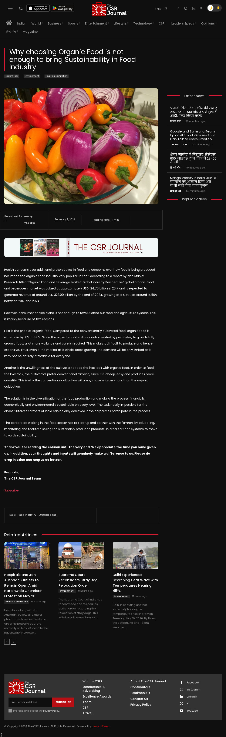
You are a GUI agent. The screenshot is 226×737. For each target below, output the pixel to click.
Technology (178, 144)
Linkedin (192, 696)
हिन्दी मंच (175, 121)
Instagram (193, 689)
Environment (32, 76)
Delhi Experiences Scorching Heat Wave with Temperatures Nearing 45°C (135, 582)
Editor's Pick (11, 76)
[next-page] (13, 642)
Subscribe (11, 490)
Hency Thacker (30, 220)
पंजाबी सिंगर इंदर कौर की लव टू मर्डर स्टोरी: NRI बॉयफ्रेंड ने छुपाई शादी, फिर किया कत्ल (193, 112)
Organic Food (47, 514)
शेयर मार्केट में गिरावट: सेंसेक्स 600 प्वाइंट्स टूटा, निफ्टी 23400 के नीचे (193, 158)
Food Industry (27, 514)
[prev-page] (7, 642)
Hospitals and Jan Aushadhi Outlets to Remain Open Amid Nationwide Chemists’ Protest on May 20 (23, 585)
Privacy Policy (51, 710)
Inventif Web (101, 726)
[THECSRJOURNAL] (110, 9)
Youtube (192, 710)
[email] (30, 702)
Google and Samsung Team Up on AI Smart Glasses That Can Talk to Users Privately (192, 135)
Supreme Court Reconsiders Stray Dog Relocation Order (78, 580)
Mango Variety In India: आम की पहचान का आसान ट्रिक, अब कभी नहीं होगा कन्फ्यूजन (194, 182)
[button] (21, 8)
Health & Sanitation (56, 76)
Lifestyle (175, 191)
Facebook (193, 682)
